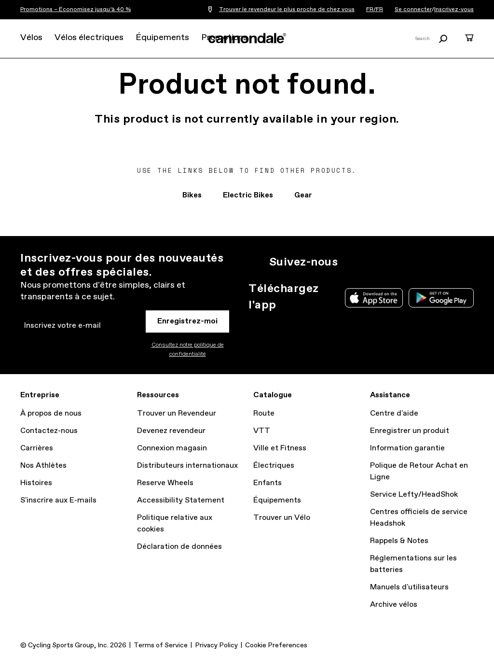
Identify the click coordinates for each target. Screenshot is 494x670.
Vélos (31, 37)
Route (263, 413)
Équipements (162, 37)
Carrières (36, 448)
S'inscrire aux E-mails (58, 500)
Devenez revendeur (171, 431)
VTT (261, 431)
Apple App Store (374, 297)
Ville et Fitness (279, 448)
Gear (303, 195)
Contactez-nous (49, 431)
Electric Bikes (248, 195)
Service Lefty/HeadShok (414, 494)
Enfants (267, 483)
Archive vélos (393, 605)
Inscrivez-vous (454, 10)
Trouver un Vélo (281, 518)
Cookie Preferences (276, 645)
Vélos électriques (89, 37)
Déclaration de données (179, 547)
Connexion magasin (172, 448)
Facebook (393, 262)
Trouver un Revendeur (176, 413)
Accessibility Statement (180, 500)
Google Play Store (441, 297)
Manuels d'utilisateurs (409, 587)
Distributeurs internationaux (187, 466)
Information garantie (407, 448)
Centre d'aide (394, 413)
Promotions (224, 37)
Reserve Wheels (165, 483)
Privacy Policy (216, 645)
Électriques (273, 466)
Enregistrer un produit (409, 431)
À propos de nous (51, 413)
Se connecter (413, 10)
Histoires (36, 483)
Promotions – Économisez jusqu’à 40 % (75, 9)
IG (351, 262)
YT (415, 262)
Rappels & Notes (399, 541)
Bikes (192, 195)
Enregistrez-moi (187, 321)
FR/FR (374, 10)
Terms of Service (161, 645)
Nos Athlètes (43, 466)
